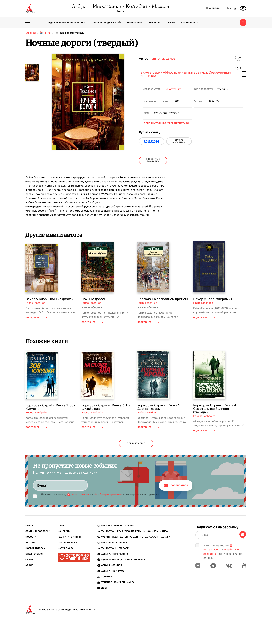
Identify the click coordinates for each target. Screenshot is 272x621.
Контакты (64, 531)
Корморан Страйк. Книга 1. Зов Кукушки (50, 407)
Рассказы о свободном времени (163, 299)
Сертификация (67, 542)
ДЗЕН (104, 588)
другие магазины (178, 141)
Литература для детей (106, 22)
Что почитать (189, 23)
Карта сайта (65, 548)
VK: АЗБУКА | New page (115, 548)
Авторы (30, 542)
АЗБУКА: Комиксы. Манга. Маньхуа (123, 559)
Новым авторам (36, 548)
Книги (120, 11)
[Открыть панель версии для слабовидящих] (243, 8)
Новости (31, 537)
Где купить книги (69, 537)
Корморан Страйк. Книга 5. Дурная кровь (159, 407)
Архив (29, 565)
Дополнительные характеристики (166, 123)
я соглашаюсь (80, 494)
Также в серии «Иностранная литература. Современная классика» (185, 74)
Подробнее (36, 317)
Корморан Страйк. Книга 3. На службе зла (105, 407)
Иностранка (106, 6)
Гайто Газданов (162, 58)
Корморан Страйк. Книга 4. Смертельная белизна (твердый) (215, 409)
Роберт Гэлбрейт (36, 412)
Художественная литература (66, 22)
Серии (171, 23)
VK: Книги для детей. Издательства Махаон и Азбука (135, 537)
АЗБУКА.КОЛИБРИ (111, 565)
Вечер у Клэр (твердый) (212, 299)
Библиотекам (34, 554)
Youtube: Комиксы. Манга (117, 582)
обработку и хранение (108, 494)
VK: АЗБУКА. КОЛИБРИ (114, 542)
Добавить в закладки (153, 160)
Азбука (80, 6)
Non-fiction (134, 22)
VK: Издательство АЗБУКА (117, 525)
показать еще (136, 443)
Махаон (160, 6)
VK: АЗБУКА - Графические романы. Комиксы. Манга (134, 531)
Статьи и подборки (38, 531)
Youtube (106, 576)
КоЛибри (136, 6)
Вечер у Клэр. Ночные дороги (49, 299)
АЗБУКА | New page (112, 571)
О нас (61, 525)
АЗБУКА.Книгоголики (114, 554)
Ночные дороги (93, 299)
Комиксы (154, 22)
